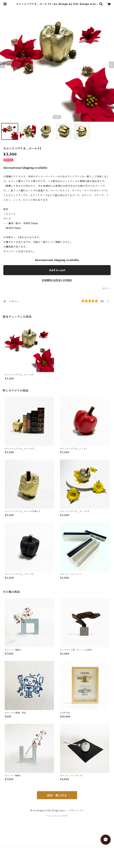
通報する (106, 288)
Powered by (57, 816)
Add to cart (57, 270)
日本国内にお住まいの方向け (57, 280)
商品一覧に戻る (57, 795)
